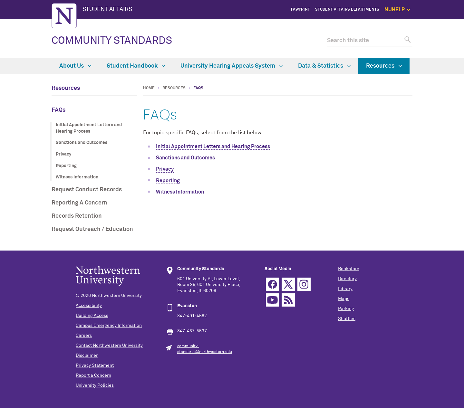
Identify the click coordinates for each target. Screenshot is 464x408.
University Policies (95, 385)
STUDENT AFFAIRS (107, 9)
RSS (288, 300)
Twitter (288, 284)
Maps (343, 299)
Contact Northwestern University (109, 345)
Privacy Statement (95, 365)
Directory (347, 279)
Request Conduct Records (87, 190)
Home (149, 88)
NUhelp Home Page (436, 24)
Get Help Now (441, 31)
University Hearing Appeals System (231, 66)
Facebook (272, 284)
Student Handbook (136, 66)
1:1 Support (443, 39)
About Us (75, 66)
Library (345, 289)
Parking (346, 309)
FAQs (58, 110)
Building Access (92, 315)
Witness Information (77, 177)
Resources (384, 66)
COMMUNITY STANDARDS (112, 41)
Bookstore (348, 269)
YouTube (272, 300)
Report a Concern (93, 375)
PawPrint (300, 10)
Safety (448, 53)
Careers (84, 335)
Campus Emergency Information (109, 325)
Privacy (63, 154)
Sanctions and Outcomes (81, 142)
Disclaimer (87, 355)
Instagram (304, 284)
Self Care (445, 46)
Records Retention (77, 216)
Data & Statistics (324, 66)
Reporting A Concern (79, 203)
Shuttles (346, 319)
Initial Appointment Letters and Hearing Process (89, 128)
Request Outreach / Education (92, 229)
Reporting (66, 166)
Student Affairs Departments (347, 10)
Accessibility (89, 305)
